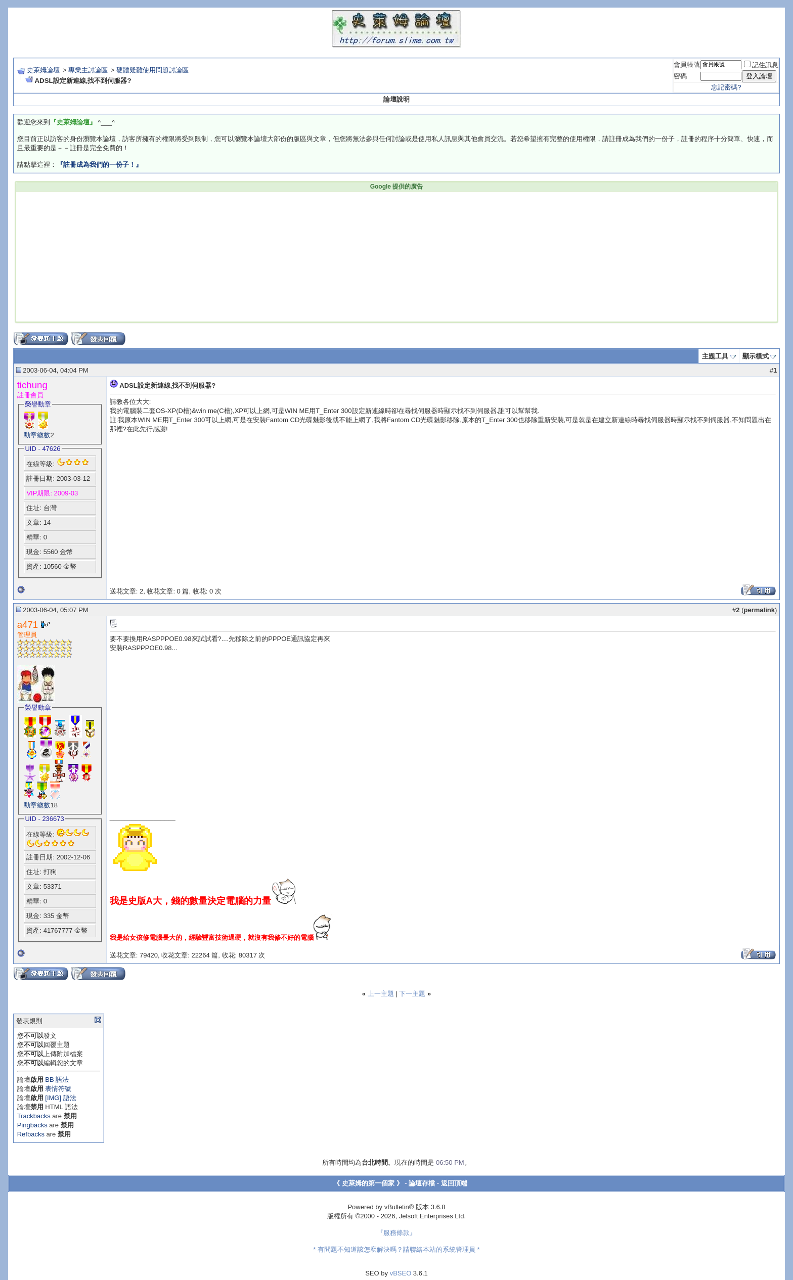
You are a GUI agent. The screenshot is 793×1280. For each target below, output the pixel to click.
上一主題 (381, 993)
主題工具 (715, 356)
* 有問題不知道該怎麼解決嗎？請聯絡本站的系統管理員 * (396, 1249)
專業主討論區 (88, 70)
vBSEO (401, 1273)
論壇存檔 (422, 1183)
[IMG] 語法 (60, 1098)
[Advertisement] (243, 256)
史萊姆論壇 (43, 70)
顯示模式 (755, 356)
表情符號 (58, 1088)
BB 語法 (57, 1079)
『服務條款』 (396, 1233)
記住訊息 (761, 65)
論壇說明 (396, 99)
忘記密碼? (726, 87)
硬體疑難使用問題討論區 (152, 70)
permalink (759, 610)
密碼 (680, 76)
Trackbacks (34, 1116)
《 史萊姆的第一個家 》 (368, 1183)
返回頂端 (454, 1183)
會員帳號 (687, 64)
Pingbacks (32, 1125)
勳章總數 (37, 435)
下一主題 (412, 993)
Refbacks (31, 1134)
